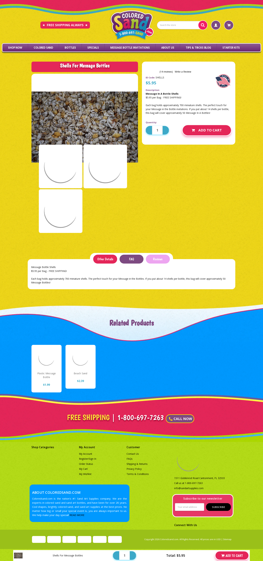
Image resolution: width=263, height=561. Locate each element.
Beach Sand (80, 373)
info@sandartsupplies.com (188, 488)
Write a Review (183, 71)
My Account (85, 453)
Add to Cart (207, 130)
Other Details (105, 259)
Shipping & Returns (137, 464)
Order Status (86, 464)
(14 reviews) (166, 71)
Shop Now (15, 47)
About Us (167, 47)
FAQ (131, 259)
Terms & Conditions (138, 474)
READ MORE (77, 515)
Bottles (70, 47)
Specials (93, 47)
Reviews (157, 259)
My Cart (83, 468)
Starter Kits (231, 47)
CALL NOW (180, 418)
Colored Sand (43, 47)
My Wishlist (85, 474)
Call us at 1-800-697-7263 (188, 483)
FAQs (130, 458)
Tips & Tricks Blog (198, 47)
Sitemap (227, 539)
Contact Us (133, 453)
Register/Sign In (87, 458)
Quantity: (151, 122)
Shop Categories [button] (42, 447)
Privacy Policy (134, 468)
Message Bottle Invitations (130, 47)
